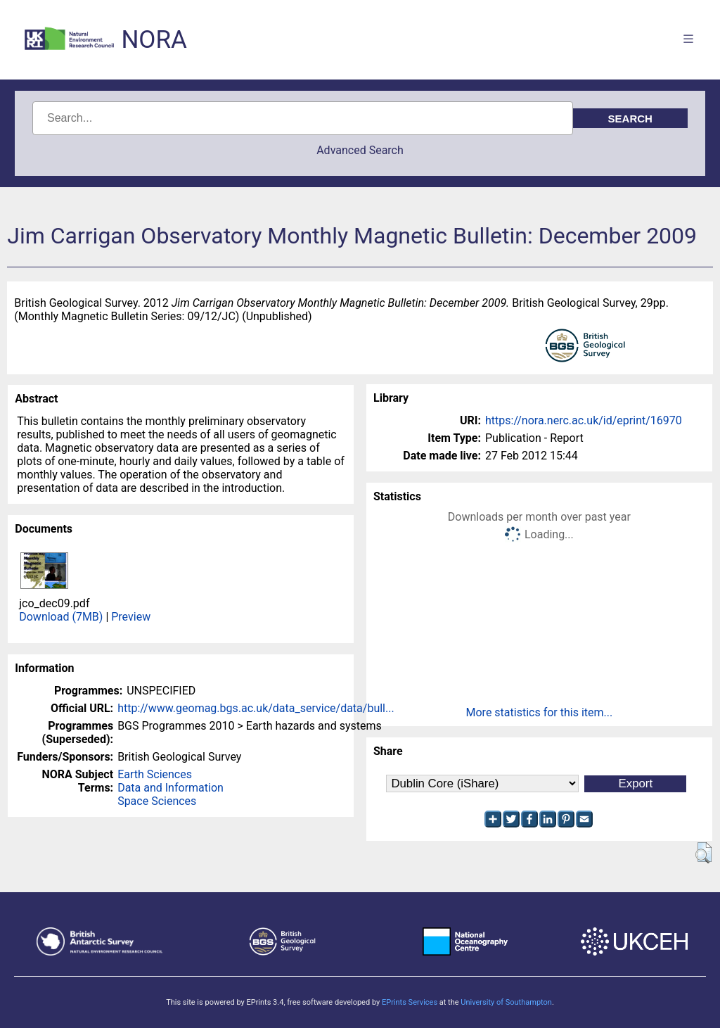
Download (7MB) (61, 616)
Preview (130, 616)
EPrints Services (409, 1002)
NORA (153, 39)
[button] (703, 852)
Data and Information (170, 787)
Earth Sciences (154, 774)
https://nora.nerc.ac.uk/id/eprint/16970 (583, 420)
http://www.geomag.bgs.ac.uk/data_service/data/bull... (255, 708)
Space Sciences (156, 801)
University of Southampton (506, 1002)
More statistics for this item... (539, 712)
